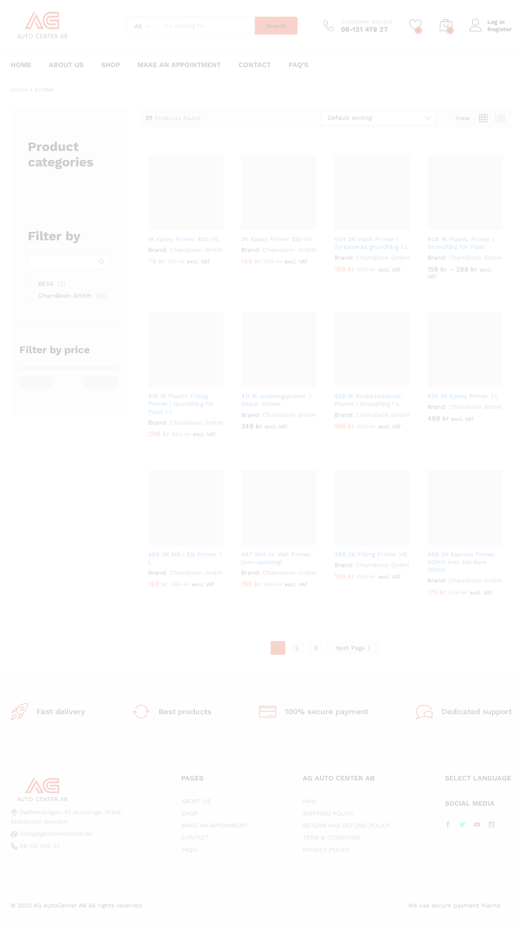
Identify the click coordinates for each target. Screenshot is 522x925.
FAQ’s (298, 65)
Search (276, 25)
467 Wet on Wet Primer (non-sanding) (276, 558)
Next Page (353, 647)
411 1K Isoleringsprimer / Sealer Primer (276, 400)
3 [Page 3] (315, 647)
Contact (255, 65)
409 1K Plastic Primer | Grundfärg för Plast (460, 243)
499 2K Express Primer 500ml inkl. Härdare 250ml (461, 562)
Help (309, 801)
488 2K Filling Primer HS (370, 554)
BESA (46, 283)
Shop (110, 65)
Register (499, 29)
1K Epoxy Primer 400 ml (183, 239)
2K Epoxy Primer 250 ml (276, 239)
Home (21, 65)
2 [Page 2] (296, 647)
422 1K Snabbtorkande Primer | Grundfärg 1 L (367, 400)
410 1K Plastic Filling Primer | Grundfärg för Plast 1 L (181, 404)
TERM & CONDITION (331, 837)
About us (66, 65)
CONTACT (195, 837)
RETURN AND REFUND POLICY (346, 825)
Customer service (366, 21)
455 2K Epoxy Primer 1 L (462, 396)
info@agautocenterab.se (55, 833)
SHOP (189, 813)
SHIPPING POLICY (328, 813)
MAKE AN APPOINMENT (214, 825)
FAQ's (189, 849)
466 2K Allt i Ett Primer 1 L (184, 558)
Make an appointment (179, 65)
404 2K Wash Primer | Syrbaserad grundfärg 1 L (371, 243)
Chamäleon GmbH (196, 249)
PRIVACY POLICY (326, 849)
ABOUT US (196, 801)
